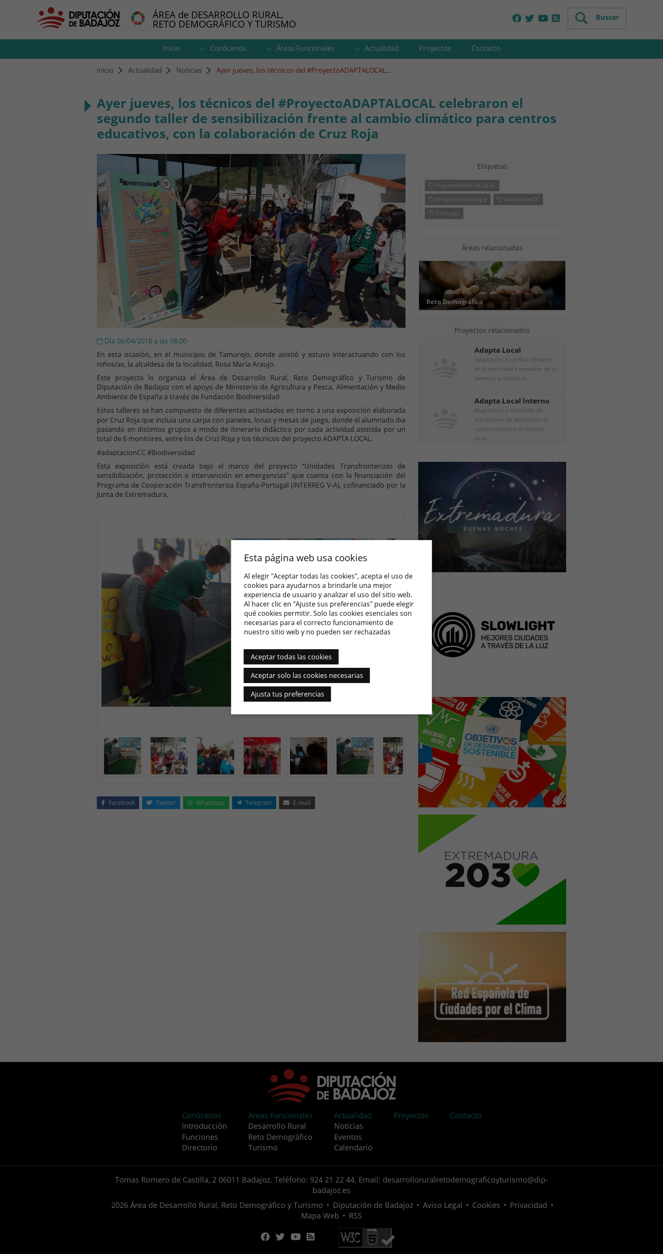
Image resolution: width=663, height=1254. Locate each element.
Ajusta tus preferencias (287, 694)
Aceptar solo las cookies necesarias (307, 675)
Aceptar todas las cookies (291, 656)
